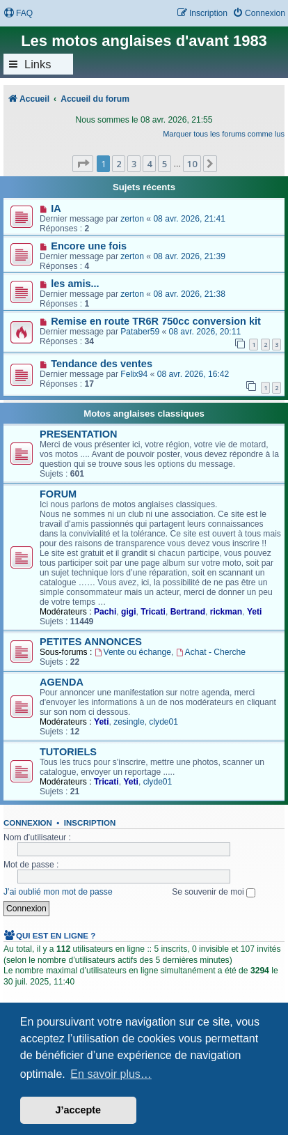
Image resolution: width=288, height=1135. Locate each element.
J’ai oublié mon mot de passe (58, 892)
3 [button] (133, 163)
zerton (132, 219)
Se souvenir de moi (213, 892)
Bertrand (187, 612)
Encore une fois (89, 246)
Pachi (105, 612)
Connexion (27, 823)
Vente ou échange (133, 652)
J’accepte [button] (79, 1109)
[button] (82, 163)
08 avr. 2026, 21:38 (189, 294)
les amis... (75, 283)
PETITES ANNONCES (91, 641)
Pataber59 (139, 332)
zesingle (128, 722)
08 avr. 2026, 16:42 (193, 374)
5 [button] (164, 163)
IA (56, 208)
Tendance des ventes (101, 363)
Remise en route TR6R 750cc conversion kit (156, 321)
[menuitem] (18, 13)
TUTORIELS (68, 751)
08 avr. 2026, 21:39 (189, 256)
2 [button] (118, 163)
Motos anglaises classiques (144, 413)
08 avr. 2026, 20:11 (205, 332)
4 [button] (149, 163)
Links (37, 64)
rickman (226, 612)
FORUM (58, 494)
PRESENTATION (79, 434)
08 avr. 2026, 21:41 (189, 219)
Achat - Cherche (211, 652)
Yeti (254, 612)
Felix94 (133, 374)
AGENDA (61, 682)
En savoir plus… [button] (111, 1074)
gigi (128, 612)
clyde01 (163, 722)
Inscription (89, 823)
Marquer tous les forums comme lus (224, 134)
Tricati (153, 612)
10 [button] (192, 163)
